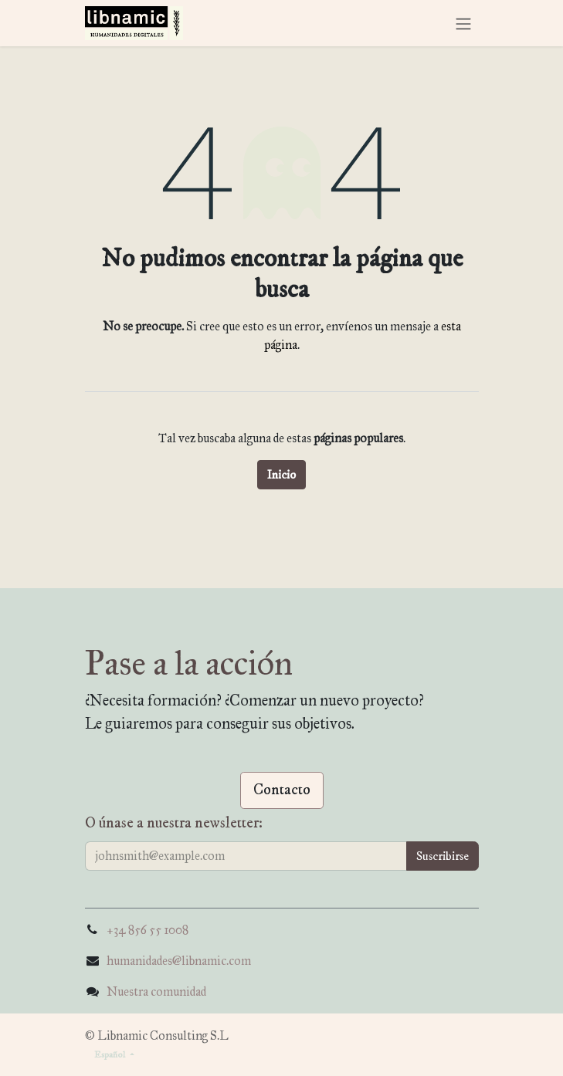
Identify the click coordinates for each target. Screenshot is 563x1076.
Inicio (281, 474)
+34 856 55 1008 (147, 929)
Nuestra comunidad (156, 991)
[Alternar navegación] (463, 23)
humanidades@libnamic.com (179, 960)
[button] (442, 856)
